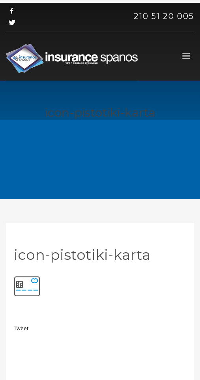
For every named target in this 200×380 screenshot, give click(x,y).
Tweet (21, 328)
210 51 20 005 (164, 16)
